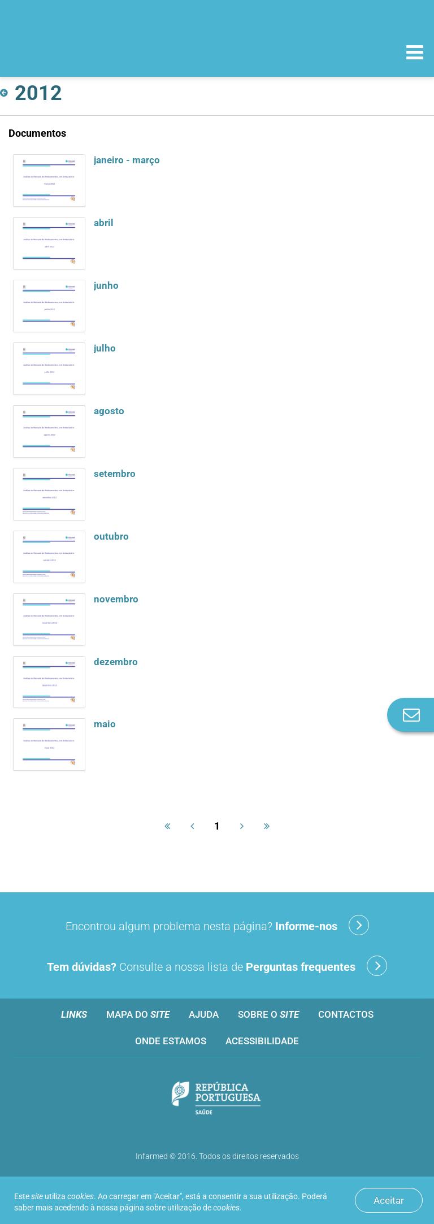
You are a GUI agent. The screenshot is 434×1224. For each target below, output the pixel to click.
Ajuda (204, 1014)
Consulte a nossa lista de (217, 966)
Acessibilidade (262, 1041)
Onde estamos (170, 1041)
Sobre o (268, 1014)
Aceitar (389, 1200)
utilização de (203, 1207)
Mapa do (138, 1014)
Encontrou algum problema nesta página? (217, 925)
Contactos (346, 1014)
